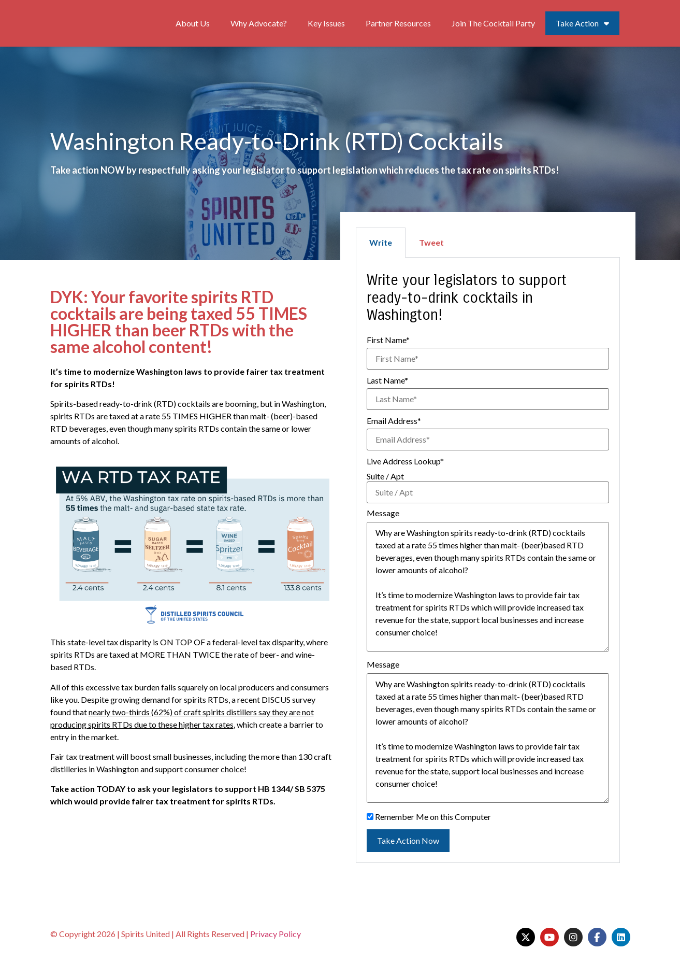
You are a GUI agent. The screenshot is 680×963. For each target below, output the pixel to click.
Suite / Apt (385, 476)
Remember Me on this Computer (429, 817)
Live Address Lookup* (405, 461)
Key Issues (326, 23)
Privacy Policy (275, 934)
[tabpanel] (488, 560)
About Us (193, 23)
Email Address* (394, 421)
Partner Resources (398, 23)
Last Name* (387, 380)
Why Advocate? (258, 23)
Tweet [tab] (431, 242)
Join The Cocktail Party (493, 23)
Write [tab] (380, 242)
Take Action (582, 23)
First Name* (388, 340)
